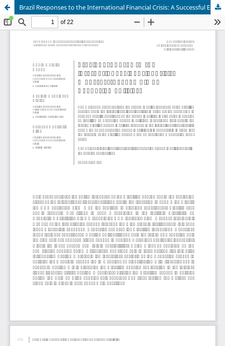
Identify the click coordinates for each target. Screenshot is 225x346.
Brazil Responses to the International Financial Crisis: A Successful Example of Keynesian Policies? (122, 7)
